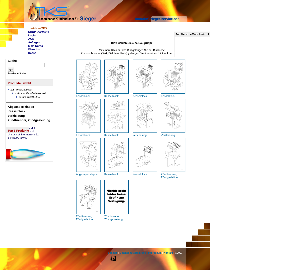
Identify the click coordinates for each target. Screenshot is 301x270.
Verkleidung (16, 115)
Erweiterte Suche (17, 73)
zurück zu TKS (37, 28)
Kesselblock (16, 111)
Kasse (32, 53)
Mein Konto (35, 45)
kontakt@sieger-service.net (157, 19)
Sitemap (113, 252)
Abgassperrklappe (21, 106)
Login (32, 35)
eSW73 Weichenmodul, (22, 128)
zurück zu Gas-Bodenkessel (29, 93)
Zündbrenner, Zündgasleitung (29, 120)
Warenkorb (35, 49)
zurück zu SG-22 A (28, 97)
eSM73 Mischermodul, (21, 131)
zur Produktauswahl (20, 89)
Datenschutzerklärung (133, 252)
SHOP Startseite (38, 31)
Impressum (155, 252)
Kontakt (168, 252)
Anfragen (34, 42)
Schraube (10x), (17, 137)
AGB (31, 38)
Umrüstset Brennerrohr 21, (24, 134)
